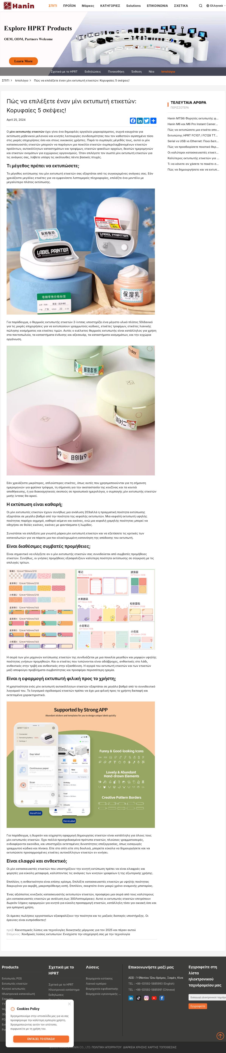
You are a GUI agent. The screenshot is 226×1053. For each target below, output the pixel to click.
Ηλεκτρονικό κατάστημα (64, 989)
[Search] (201, 6)
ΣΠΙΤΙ (53, 6)
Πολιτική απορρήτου (107, 1047)
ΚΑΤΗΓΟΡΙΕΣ (110, 6)
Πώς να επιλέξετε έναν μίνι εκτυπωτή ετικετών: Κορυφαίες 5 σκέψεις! (82, 80)
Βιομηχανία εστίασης (99, 978)
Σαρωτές (7, 999)
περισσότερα (180, 107)
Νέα (151, 71)
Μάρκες (88, 6)
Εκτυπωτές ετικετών (14, 983)
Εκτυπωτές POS (12, 978)
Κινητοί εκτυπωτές (13, 988)
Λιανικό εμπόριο (96, 983)
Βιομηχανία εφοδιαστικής (102, 988)
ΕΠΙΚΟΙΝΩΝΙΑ (157, 6)
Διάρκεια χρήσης (135, 1047)
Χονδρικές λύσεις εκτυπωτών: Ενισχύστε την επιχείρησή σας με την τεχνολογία (75, 934)
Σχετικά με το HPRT (64, 71)
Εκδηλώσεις (93, 71)
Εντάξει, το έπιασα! (41, 1039)
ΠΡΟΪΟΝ (69, 6)
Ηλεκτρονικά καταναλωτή (18, 993)
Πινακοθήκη (116, 71)
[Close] (69, 1004)
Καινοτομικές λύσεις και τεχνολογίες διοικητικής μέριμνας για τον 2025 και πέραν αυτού (75, 930)
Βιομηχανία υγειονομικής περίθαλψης (103, 993)
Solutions (133, 6)
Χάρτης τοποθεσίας (162, 1047)
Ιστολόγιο (168, 71)
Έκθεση (136, 71)
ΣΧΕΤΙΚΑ (181, 6)
